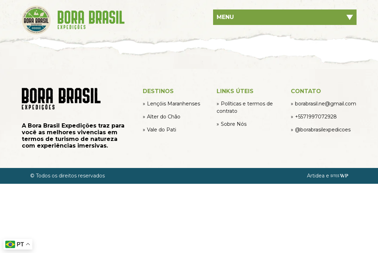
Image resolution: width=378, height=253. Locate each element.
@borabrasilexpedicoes (323, 129)
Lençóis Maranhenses (173, 103)
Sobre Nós (233, 124)
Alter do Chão (163, 116)
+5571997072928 (316, 116)
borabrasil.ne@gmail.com (325, 103)
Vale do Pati (161, 129)
